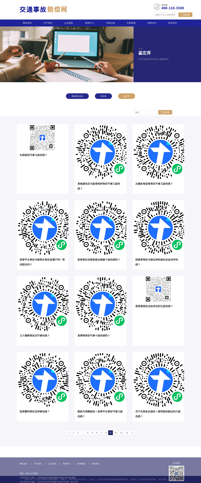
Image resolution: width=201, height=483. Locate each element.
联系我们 (172, 23)
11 (121, 433)
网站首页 (27, 23)
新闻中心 (89, 23)
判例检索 (131, 23)
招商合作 (151, 23)
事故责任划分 (77, 96)
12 (127, 433)
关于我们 (48, 23)
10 (116, 433)
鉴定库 (126, 96)
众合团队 (68, 23)
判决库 (103, 96)
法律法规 (110, 23)
